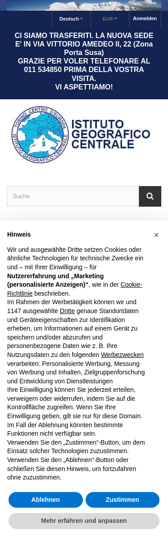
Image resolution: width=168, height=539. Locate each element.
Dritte (67, 310)
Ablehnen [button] (45, 499)
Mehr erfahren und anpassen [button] (84, 520)
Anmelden (145, 18)
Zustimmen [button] (122, 499)
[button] (156, 235)
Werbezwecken (122, 354)
